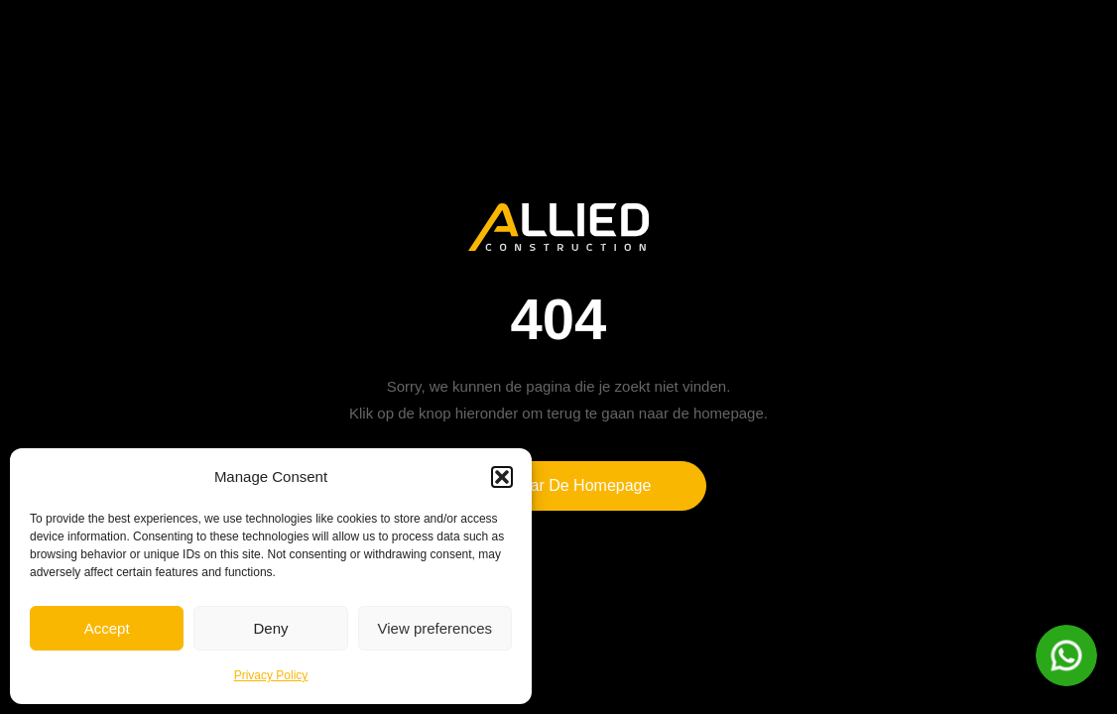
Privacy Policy (271, 675)
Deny (270, 628)
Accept (107, 628)
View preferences (435, 628)
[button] (502, 477)
